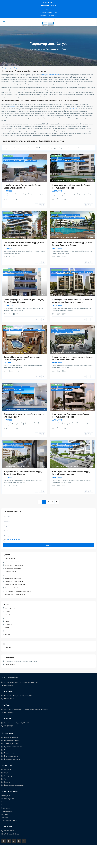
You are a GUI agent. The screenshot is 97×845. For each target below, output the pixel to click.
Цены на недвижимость (12, 562)
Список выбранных (48, 5)
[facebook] (43, 2)
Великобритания (10, 608)
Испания (7, 614)
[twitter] (48, 2)
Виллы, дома (5, 796)
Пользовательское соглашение (14, 785)
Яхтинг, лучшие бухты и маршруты (15, 584)
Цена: (4, 539)
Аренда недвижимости (11, 744)
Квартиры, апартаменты (9, 802)
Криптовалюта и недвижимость (15, 594)
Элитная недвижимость (9, 820)
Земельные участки (7, 799)
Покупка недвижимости (11, 740)
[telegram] (45, 2)
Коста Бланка (25, 180)
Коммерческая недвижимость (11, 805)
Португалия (8, 624)
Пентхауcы (5, 814)
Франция (8, 631)
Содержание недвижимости (13, 578)
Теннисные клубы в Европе (13, 588)
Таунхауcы (4, 817)
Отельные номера (7, 811)
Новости (8, 647)
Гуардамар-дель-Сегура (12, 180)
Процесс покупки (10, 571)
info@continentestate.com (12, 834)
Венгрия (7, 611)
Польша (7, 621)
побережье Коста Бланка (50, 75)
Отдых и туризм (10, 558)
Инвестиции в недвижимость (14, 565)
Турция (7, 627)
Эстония (7, 634)
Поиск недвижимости (11, 737)
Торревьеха (73, 109)
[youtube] (51, 2)
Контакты (7, 782)
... (21, 196)
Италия (7, 618)
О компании (7, 770)
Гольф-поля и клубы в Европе (14, 581)
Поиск (48, 545)
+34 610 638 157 (47, 15)
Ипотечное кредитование (13, 568)
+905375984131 (9, 712)
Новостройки (5, 808)
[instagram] (54, 2)
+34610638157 (10, 664)
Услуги (6, 773)
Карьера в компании (10, 779)
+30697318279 (9, 726)
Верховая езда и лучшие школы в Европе (18, 591)
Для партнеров (9, 776)
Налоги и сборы (10, 575)
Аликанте (12, 106)
